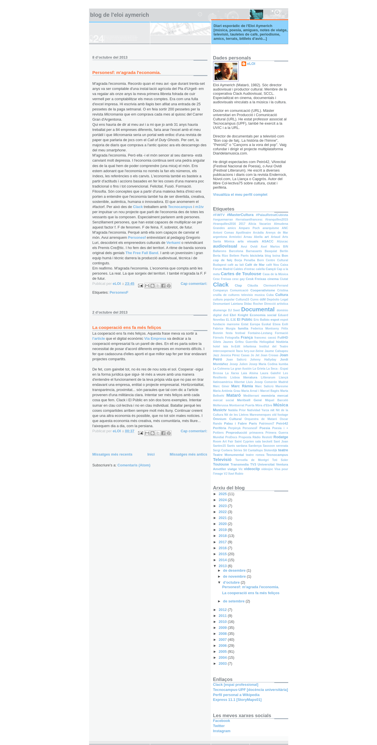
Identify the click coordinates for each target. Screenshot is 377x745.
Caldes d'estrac (244, 269)
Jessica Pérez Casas (235, 355)
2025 (223, 494)
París (253, 423)
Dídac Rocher (253, 303)
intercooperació (224, 351)
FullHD (282, 337)
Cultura (281, 295)
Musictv (220, 410)
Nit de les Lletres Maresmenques (247, 414)
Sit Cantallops (253, 450)
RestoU (267, 437)
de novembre (235, 576)
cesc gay (238, 279)
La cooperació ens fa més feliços (126, 327)
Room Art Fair (223, 441)
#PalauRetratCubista (272, 215)
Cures (254, 299)
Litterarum (268, 377)
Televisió (222, 459)
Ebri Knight (239, 315)
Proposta (245, 437)
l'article (99, 338)
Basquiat (271, 251)
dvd (225, 315)
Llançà (283, 377)
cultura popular (224, 299)
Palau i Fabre (235, 423)
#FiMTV (219, 215)
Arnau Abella (253, 236)
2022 (223, 512)
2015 (223, 554)
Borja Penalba (244, 260)
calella (260, 269)
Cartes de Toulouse (241, 273)
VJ (225, 473)
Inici (151, 454)
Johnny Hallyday (263, 359)
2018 (223, 536)
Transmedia (239, 464)
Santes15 (219, 445)
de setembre (234, 601)
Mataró (233, 395)
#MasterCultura (240, 215)
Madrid (283, 382)
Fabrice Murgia (224, 328)
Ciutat (284, 279)
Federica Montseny (265, 328)
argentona (220, 236)
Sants (231, 445)
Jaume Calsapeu (276, 351)
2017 (242, 223)
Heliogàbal (266, 341)
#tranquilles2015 (276, 219)
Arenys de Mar (277, 232)
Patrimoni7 (266, 423)
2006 (223, 645)
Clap (238, 285)
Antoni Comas (223, 232)
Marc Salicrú (264, 386)
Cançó (271, 269)
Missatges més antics (188, 454)
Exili (285, 324)
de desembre (235, 570)
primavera (256, 432)
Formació (281, 333)
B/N (285, 246)
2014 (223, 560)
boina (276, 255)
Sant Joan (281, 441)
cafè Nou (272, 264)
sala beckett (264, 441)
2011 (223, 616)
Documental (258, 309)
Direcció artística (276, 303)
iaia (225, 346)
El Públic (245, 319)
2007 (223, 639)
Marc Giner (221, 386)
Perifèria (219, 428)
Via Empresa (155, 338)
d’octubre (232, 582)
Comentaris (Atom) (134, 465)
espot (275, 319)
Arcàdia (258, 232)
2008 (223, 633)
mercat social (223, 400)
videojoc (267, 469)
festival (240, 333)
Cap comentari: (194, 283)
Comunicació (239, 290)
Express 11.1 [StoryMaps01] (237, 699)
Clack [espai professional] (235, 684)
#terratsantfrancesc (249, 219)
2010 (223, 622)
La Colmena (221, 368)
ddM (263, 299)
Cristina (282, 290)
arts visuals (248, 241)
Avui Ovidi (249, 246)
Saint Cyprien (244, 441)
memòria (268, 395)
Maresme (281, 386)
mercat (282, 395)
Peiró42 (282, 423)
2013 (223, 566)
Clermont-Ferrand (275, 285)
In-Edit (235, 346)
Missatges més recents (112, 454)
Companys (220, 290)
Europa (255, 324)
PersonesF (119, 292)
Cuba (270, 295)
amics (232, 228)
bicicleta (256, 255)
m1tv (199, 207)
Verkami (174, 242)
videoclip (252, 469)
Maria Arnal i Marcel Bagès (260, 390)
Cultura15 (242, 299)
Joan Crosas (270, 355)
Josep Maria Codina (263, 364)
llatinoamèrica (223, 382)
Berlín (284, 251)
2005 (223, 651)
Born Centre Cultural (272, 260)
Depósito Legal (277, 299)
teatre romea (255, 454)
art (267, 236)
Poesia (264, 428)
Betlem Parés (239, 255)
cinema (273, 279)
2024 (223, 500)
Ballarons (219, 251)
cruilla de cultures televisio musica (239, 295)
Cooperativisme (262, 290)
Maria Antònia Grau (226, 390)
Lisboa (235, 377)
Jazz (216, 355)
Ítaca (239, 351)
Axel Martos (270, 246)
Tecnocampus (180, 207)
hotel (216, 346)
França (247, 337)
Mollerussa (220, 405)
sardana (241, 445)
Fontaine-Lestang (260, 333)
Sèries (237, 450)
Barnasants (254, 251)
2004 (223, 657)
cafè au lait (236, 264)
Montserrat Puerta (241, 405)
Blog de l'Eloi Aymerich (119, 15)
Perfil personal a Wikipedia (236, 695)
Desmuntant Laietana (228, 303)
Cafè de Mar (255, 264)
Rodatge (280, 437)
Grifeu (239, 341)
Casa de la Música (275, 274)
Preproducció (236, 432)
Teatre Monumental (228, 454)
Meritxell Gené (249, 400)
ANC (285, 228)
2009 (223, 627)
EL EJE (231, 319)
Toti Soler (280, 460)
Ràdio (257, 437)
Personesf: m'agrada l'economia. (126, 72)
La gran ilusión (241, 368)
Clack (138, 207)
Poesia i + (280, 428)
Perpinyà (234, 428)
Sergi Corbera (223, 450)
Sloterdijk (270, 450)
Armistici (235, 236)
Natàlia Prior (237, 410)
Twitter (219, 726)
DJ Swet (234, 310)
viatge (232, 469)
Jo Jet (255, 355)
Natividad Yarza (258, 410)
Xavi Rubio (235, 473)
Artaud (275, 236)
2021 (223, 518)
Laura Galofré (270, 373)
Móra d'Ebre (263, 405)
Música (280, 404)
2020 (223, 524)
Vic (240, 469)
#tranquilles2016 (224, 223)
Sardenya (254, 445)
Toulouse (221, 464)
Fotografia (232, 337)
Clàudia (253, 285)
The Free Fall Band (141, 253)
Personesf (137, 237)
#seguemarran (223, 219)
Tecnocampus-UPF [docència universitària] (250, 690)
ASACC (267, 241)
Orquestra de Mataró (260, 419)
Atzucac (282, 241)
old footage (280, 414)
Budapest (219, 264)
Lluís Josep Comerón (261, 382)
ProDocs (231, 437)
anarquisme (271, 228)
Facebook (221, 721)
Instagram (221, 731)
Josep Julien (239, 364)
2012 (223, 610)
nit (272, 410)
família (243, 328)
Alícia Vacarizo (259, 223)
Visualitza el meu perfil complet (240, 194)
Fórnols (218, 337)
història (282, 341)
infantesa (249, 346)
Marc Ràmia (242, 386)
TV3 (253, 464)
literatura (250, 377)
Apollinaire (243, 232)
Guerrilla (251, 341)
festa (229, 333)
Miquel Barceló (276, 400)
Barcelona (236, 251)
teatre (283, 450)
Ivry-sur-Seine (253, 351)
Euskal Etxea (271, 324)
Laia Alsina (249, 373)
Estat (244, 324)
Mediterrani (251, 395)
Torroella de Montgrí (252, 460)
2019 (223, 530)
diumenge (220, 310)
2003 (223, 663)
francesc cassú (265, 337)
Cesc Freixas (222, 279)
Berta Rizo (220, 255)
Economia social (263, 315)
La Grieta (259, 368)
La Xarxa (232, 373)
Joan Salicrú (236, 359)
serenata (282, 445)
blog (268, 255)
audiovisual (225, 246)
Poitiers (218, 432)
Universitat (266, 464)
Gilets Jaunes (223, 341)
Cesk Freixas (256, 279)
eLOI (251, 63)
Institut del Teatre (273, 346)
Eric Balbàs (261, 319)
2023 (223, 506)
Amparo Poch (249, 228)
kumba (283, 364)
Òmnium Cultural (227, 419)
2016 (223, 548)
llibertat (239, 382)
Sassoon (269, 445)
